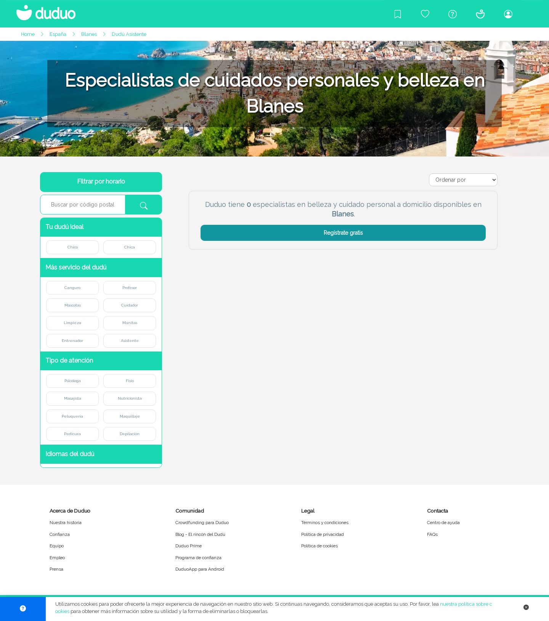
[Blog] (398, 13)
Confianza (60, 534)
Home (28, 34)
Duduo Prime (188, 545)
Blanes (89, 34)
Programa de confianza (198, 557)
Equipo (57, 545)
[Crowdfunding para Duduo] (425, 13)
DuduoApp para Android (199, 569)
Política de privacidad (322, 534)
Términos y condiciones (324, 522)
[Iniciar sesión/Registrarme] (508, 13)
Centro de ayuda (443, 522)
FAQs (432, 534)
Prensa (56, 569)
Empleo (57, 557)
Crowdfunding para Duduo (202, 522)
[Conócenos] (480, 13)
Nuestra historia (66, 522)
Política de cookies (319, 545)
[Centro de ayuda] (452, 13)
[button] (101, 227)
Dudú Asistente (129, 34)
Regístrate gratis (343, 233)
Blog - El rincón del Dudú (200, 534)
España (58, 34)
